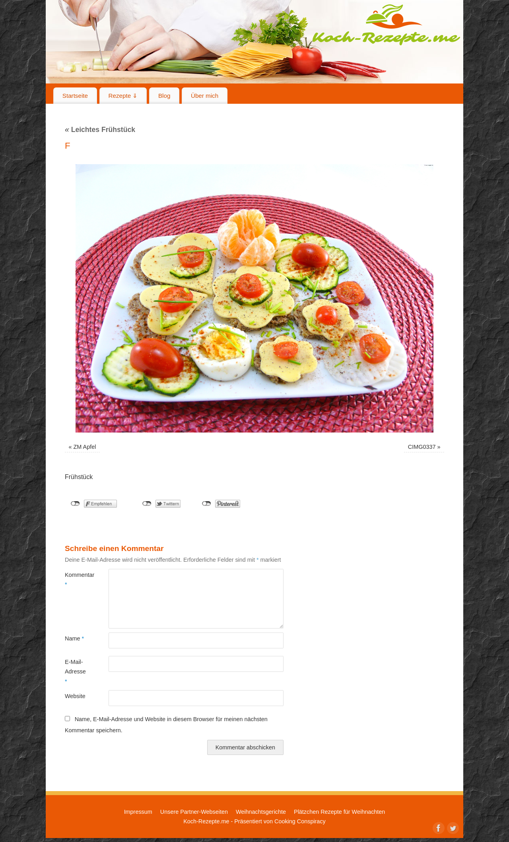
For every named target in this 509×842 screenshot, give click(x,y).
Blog (164, 95)
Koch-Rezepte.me (386, 24)
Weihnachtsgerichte (261, 812)
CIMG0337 (422, 447)
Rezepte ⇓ (123, 95)
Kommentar (76, 580)
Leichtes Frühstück (100, 130)
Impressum (138, 812)
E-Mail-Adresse (75, 672)
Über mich (204, 95)
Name (74, 638)
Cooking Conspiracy (300, 821)
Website (75, 696)
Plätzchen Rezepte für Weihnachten (339, 812)
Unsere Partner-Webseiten (194, 812)
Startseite (75, 95)
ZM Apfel (85, 447)
